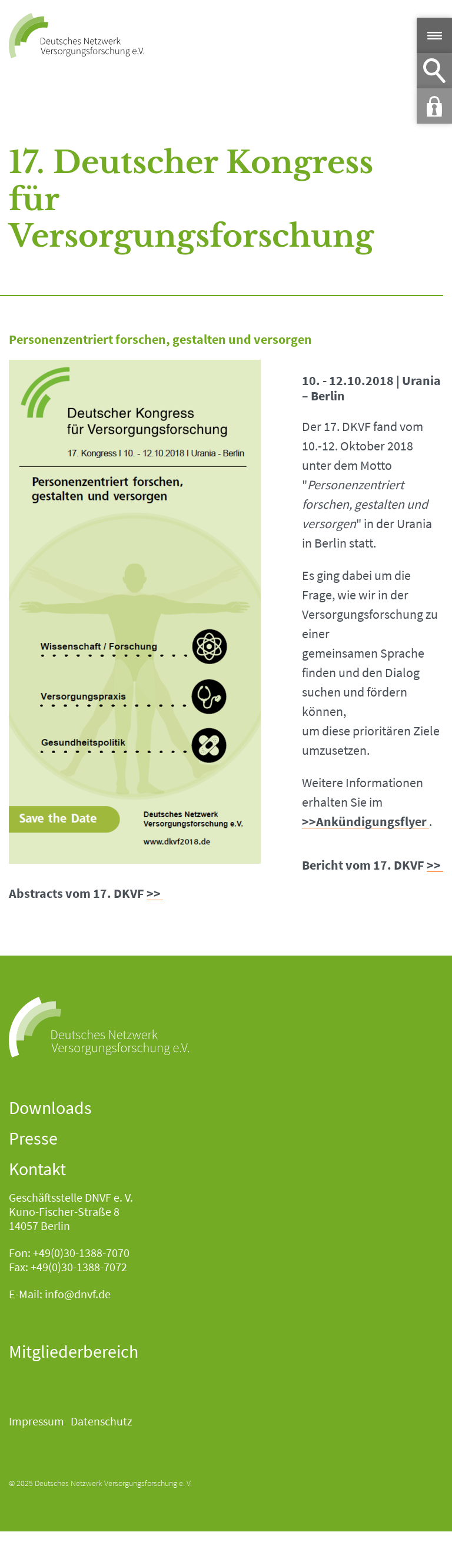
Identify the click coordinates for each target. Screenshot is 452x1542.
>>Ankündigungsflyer (364, 821)
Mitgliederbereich (73, 1351)
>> (434, 865)
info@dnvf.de (78, 1293)
